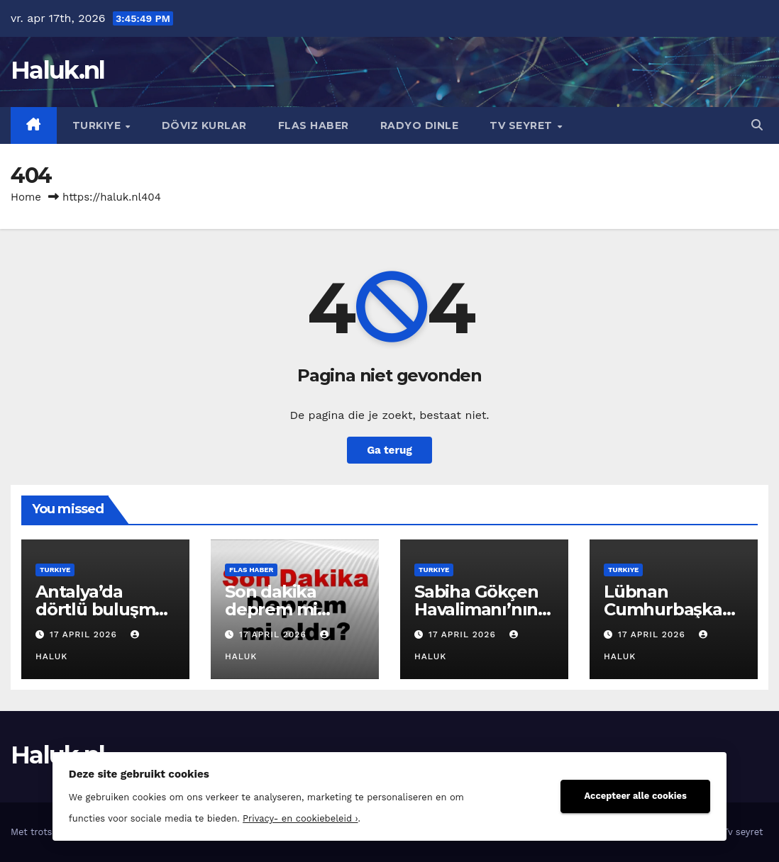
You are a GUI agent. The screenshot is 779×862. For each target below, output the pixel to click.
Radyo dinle (419, 125)
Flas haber (313, 125)
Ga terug (389, 450)
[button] (757, 125)
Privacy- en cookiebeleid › (300, 818)
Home (26, 197)
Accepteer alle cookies (636, 795)
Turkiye (98, 125)
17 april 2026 (85, 634)
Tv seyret (523, 125)
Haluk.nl (57, 70)
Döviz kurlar (204, 125)
